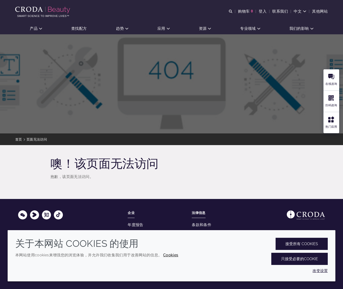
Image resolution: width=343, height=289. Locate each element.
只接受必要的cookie (299, 259)
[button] (36, 29)
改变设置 (320, 271)
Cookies (170, 255)
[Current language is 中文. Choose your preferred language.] (300, 11)
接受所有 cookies (301, 244)
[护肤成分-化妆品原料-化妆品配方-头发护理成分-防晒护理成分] (43, 10)
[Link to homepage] (306, 215)
